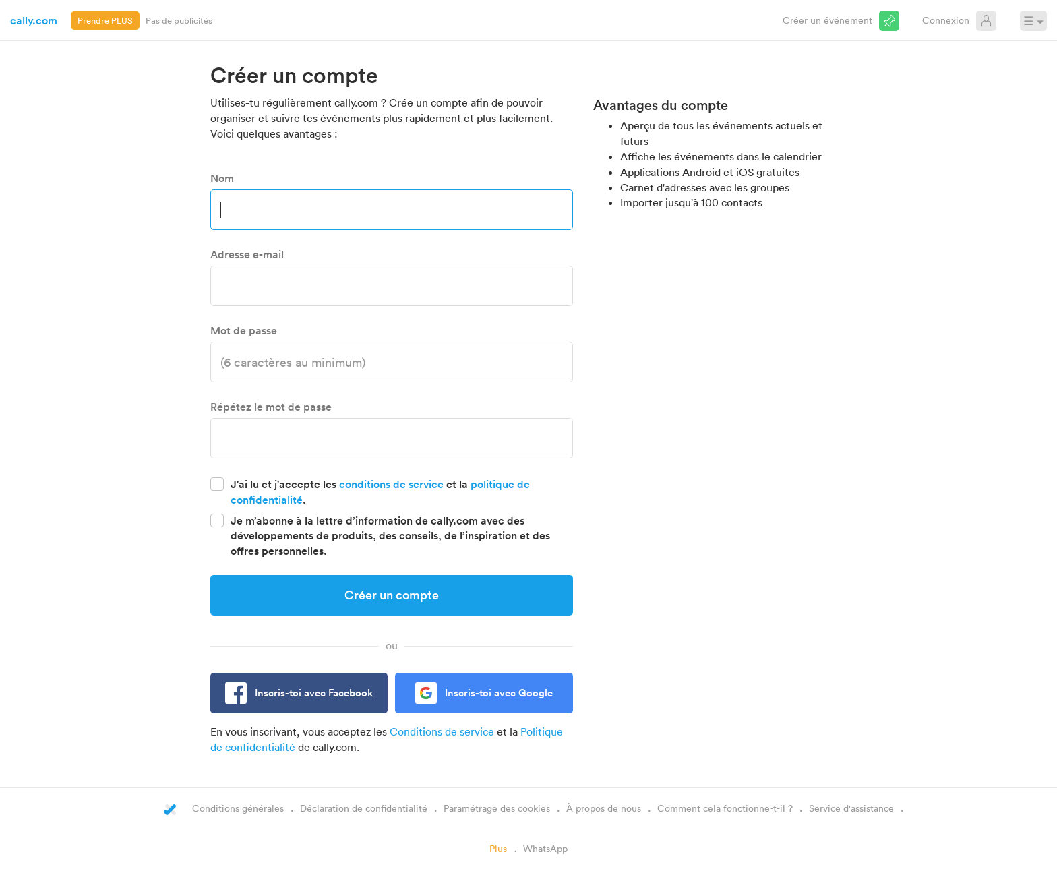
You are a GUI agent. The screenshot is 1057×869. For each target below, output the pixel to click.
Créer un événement (827, 19)
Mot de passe (243, 330)
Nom (222, 178)
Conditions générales (238, 808)
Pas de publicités (179, 20)
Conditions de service (442, 731)
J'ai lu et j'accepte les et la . (380, 492)
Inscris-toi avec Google (499, 693)
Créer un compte (391, 595)
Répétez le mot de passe (271, 406)
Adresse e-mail (247, 254)
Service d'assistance (851, 808)
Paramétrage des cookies (497, 808)
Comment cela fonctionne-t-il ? (725, 808)
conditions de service (391, 484)
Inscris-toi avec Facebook (314, 693)
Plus (498, 848)
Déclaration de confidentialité (363, 808)
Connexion (945, 19)
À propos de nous (603, 808)
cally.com (33, 20)
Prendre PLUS (105, 20)
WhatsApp (545, 848)
